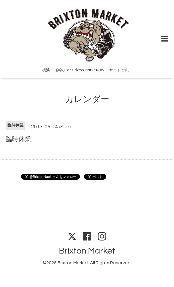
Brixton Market (87, 250)
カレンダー (87, 99)
